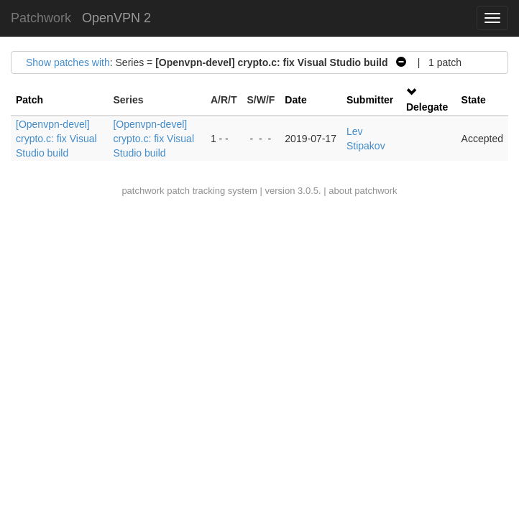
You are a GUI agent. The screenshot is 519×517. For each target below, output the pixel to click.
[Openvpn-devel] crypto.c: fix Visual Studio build (56, 138)
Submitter (369, 100)
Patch (29, 100)
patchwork (142, 190)
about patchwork (363, 190)
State (473, 100)
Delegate (427, 107)
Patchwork (41, 18)
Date (295, 100)
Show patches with (68, 62)
